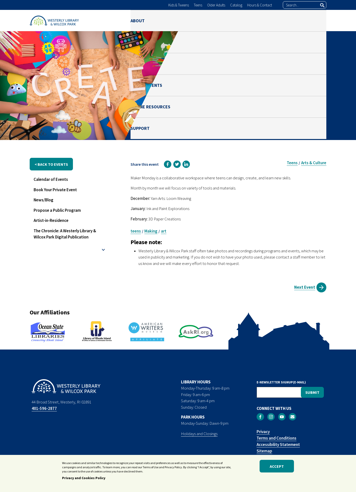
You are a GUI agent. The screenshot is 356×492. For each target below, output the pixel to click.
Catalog (236, 5)
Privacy (263, 431)
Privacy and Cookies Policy (83, 479)
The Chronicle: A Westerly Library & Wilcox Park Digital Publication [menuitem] (65, 234)
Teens (198, 5)
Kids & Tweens (178, 5)
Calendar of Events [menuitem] (51, 179)
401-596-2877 (44, 408)
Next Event (304, 287)
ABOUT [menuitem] (138, 20)
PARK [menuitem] (192, 20)
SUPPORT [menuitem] (316, 20)
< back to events (51, 164)
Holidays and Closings (199, 433)
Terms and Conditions (276, 438)
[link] (167, 164)
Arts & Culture (313, 162)
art (163, 231)
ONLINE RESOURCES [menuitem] (274, 20)
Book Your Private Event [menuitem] (55, 189)
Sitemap (264, 451)
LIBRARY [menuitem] (165, 20)
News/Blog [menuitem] (43, 200)
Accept (277, 467)
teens (136, 231)
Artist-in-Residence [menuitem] (51, 220)
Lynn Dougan (279, 98)
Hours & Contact (259, 5)
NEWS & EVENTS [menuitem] (226, 20)
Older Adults (216, 5)
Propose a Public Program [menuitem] (57, 210)
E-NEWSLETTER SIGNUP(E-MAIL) (281, 382)
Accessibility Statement (278, 444)
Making (150, 231)
